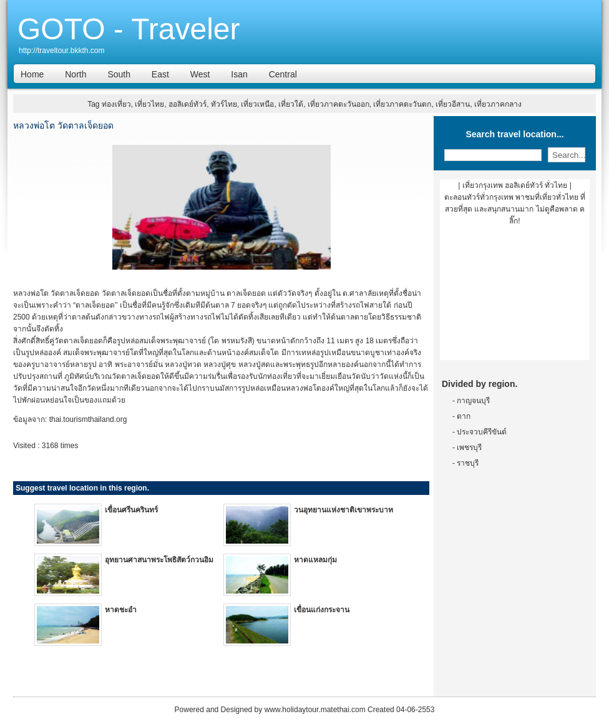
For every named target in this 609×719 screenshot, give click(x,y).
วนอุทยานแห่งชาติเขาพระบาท (343, 510)
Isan (239, 74)
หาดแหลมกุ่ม (315, 559)
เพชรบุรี (469, 447)
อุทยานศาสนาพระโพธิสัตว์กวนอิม (159, 559)
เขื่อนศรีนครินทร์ (131, 510)
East (160, 74)
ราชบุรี (468, 463)
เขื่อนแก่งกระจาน (321, 609)
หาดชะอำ (121, 609)
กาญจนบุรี (473, 400)
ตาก (463, 416)
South (118, 74)
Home (32, 74)
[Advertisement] (515, 297)
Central (283, 74)
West (200, 74)
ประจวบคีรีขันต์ (482, 432)
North (75, 74)
